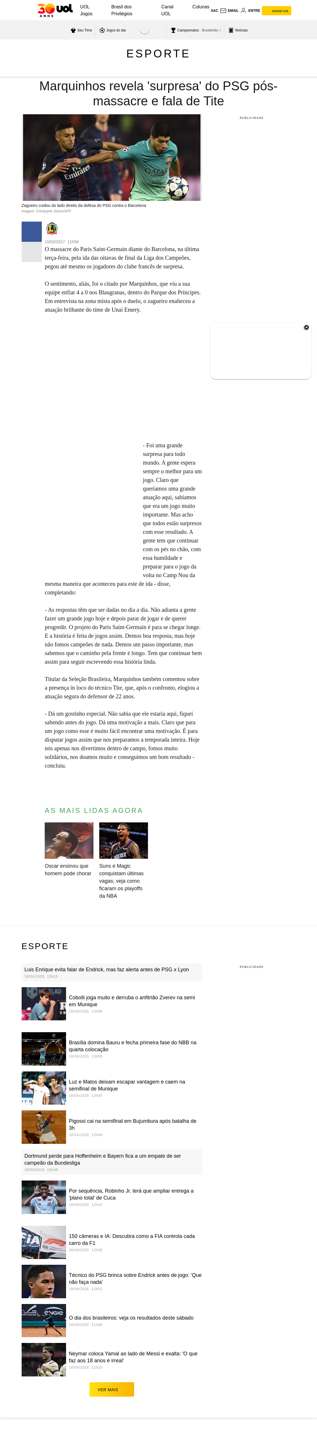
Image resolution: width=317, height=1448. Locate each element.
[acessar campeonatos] (184, 30)
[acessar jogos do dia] (112, 30)
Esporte (158, 54)
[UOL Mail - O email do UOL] (229, 10)
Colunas (200, 6)
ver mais (111, 1389)
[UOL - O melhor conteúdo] (55, 10)
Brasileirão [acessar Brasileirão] (210, 30)
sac (214, 11)
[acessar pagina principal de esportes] (237, 30)
